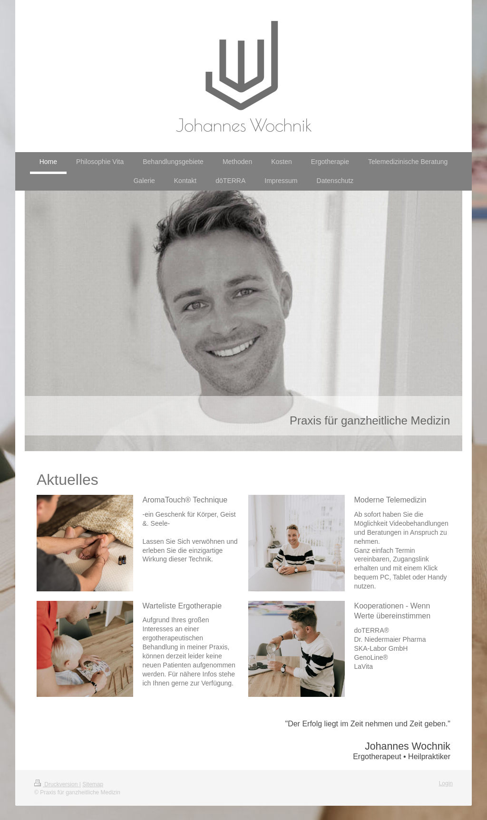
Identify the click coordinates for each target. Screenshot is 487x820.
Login (446, 783)
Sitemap (92, 784)
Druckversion (56, 784)
